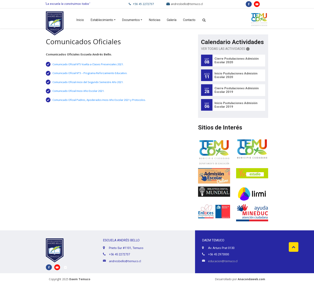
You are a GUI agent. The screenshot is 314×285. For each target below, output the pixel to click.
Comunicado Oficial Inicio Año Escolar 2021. (78, 91)
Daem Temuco (79, 279)
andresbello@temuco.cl (187, 4)
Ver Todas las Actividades (225, 49)
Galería (171, 20)
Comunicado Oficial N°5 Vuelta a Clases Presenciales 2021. (88, 64)
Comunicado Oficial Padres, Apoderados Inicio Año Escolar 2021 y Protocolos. (99, 100)
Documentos (131, 20)
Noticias (154, 20)
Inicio (80, 20)
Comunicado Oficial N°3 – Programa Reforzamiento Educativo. (89, 73)
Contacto (189, 20)
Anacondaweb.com (251, 279)
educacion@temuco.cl (223, 261)
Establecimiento (102, 20)
